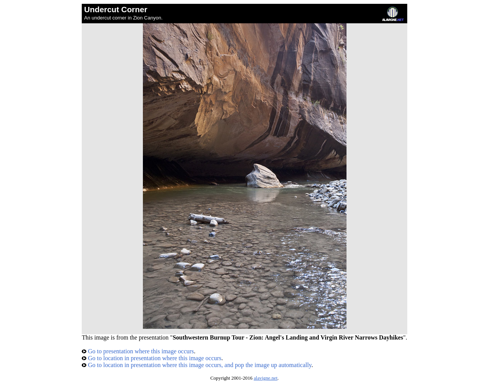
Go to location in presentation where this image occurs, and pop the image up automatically (196, 365)
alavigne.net (265, 378)
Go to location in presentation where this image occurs (151, 358)
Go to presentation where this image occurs (138, 351)
